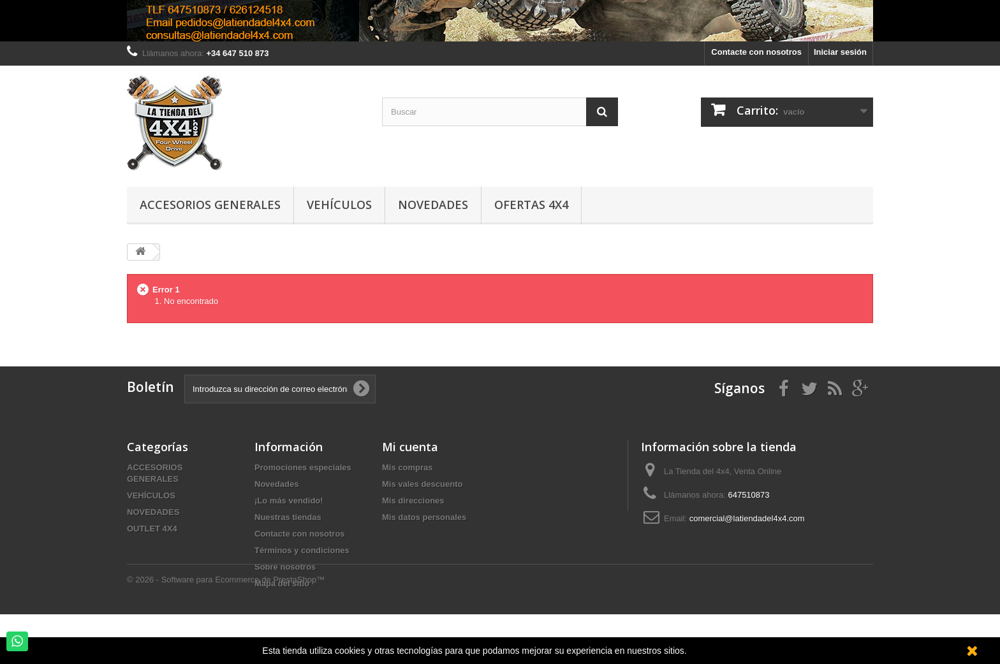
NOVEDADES (153, 512)
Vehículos (339, 204)
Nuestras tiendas (287, 517)
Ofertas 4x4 (531, 204)
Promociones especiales (302, 467)
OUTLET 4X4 (152, 528)
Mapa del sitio (281, 583)
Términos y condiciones (301, 550)
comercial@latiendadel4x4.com (747, 518)
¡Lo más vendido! (288, 500)
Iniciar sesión (840, 52)
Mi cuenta (410, 446)
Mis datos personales (424, 517)
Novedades (433, 204)
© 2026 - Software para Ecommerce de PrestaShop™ (226, 629)
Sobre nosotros (285, 567)
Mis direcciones (413, 500)
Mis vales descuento (422, 484)
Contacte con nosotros (756, 52)
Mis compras (407, 467)
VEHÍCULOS (151, 495)
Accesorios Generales (210, 204)
